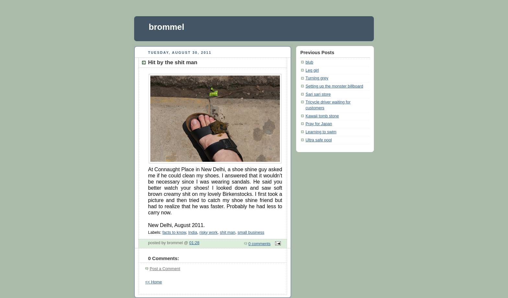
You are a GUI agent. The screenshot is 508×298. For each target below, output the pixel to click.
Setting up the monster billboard (334, 86)
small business (250, 232)
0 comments (259, 244)
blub (309, 62)
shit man (228, 232)
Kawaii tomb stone (322, 116)
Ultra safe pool (319, 140)
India (192, 232)
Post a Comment (165, 269)
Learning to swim (321, 132)
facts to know (174, 232)
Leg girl (312, 70)
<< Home (153, 282)
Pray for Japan (319, 124)
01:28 (194, 243)
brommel (166, 27)
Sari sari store (318, 94)
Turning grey (317, 78)
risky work (208, 232)
